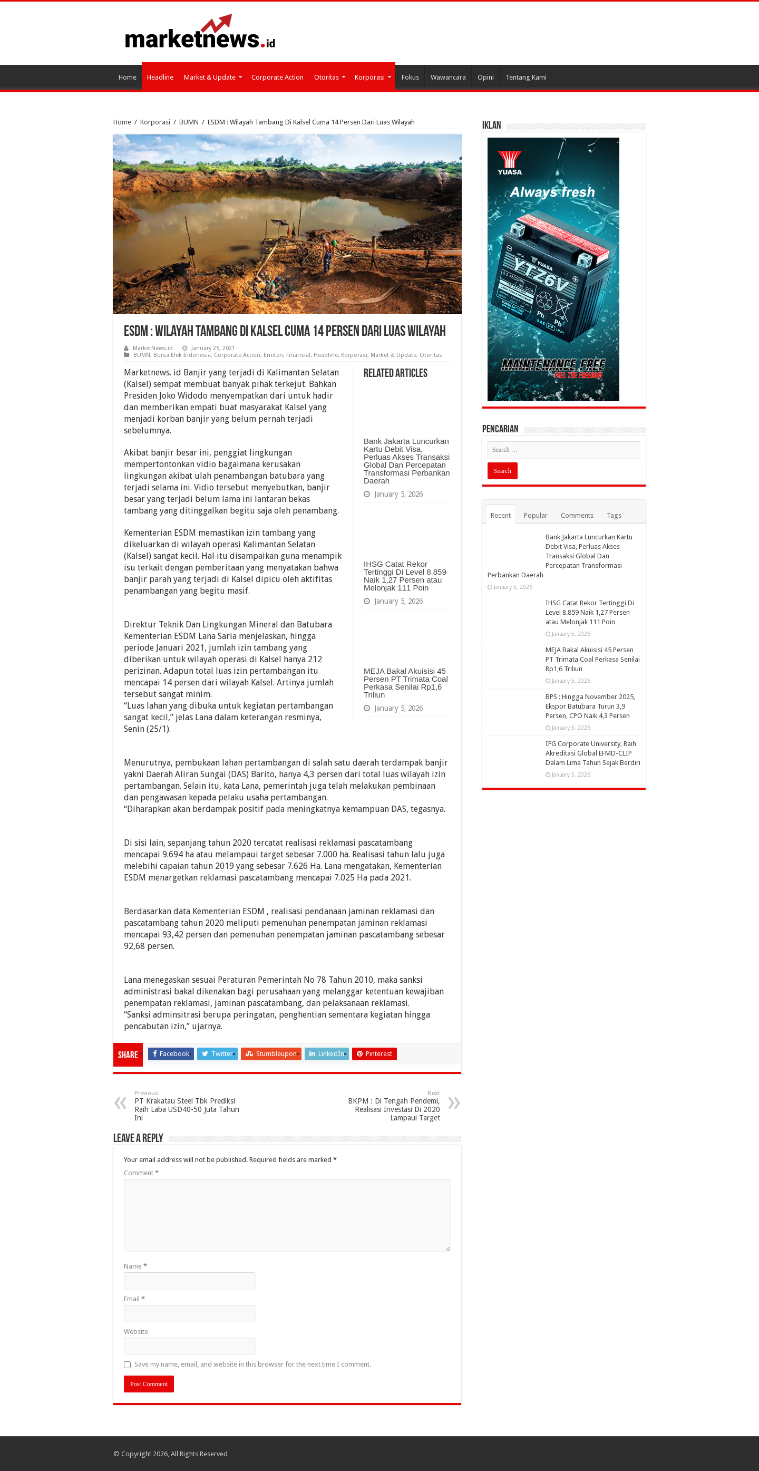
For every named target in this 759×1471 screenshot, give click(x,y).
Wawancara (448, 77)
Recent (501, 515)
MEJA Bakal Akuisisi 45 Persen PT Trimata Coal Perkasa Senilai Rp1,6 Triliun (406, 682)
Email (134, 1299)
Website (136, 1331)
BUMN (189, 122)
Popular (536, 515)
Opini (486, 77)
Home (128, 77)
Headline (160, 77)
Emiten (273, 355)
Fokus (410, 77)
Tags (614, 515)
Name (135, 1266)
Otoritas (326, 77)
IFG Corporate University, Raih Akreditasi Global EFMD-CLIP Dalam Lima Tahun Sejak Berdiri (593, 753)
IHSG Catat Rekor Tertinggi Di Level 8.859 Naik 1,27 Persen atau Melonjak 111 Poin (405, 575)
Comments (577, 515)
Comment (141, 1173)
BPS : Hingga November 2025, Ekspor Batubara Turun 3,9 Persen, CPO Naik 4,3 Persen (590, 706)
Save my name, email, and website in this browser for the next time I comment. (252, 1364)
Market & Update (210, 77)
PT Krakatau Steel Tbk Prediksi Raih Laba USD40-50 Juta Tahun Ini (188, 1106)
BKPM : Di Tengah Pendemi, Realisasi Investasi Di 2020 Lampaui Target (386, 1106)
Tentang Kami (526, 77)
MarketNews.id (153, 348)
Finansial (298, 355)
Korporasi (370, 77)
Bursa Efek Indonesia (182, 355)
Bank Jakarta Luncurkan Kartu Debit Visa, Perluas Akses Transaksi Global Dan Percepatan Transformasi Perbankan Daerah (407, 461)
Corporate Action (277, 77)
